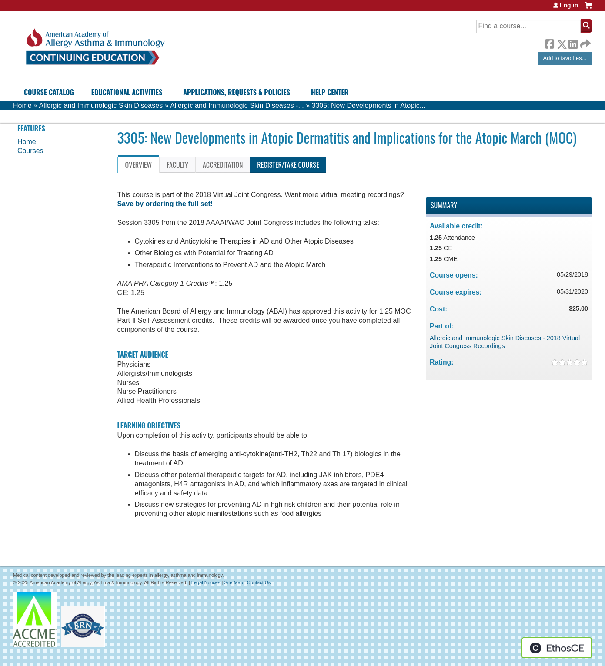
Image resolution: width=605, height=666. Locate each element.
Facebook (549, 42)
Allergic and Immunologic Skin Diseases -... (237, 105)
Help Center (329, 92)
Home (22, 105)
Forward (584, 42)
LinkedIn (572, 42)
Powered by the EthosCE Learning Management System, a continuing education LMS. (556, 647)
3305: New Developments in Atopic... (368, 105)
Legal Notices (206, 582)
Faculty (177, 165)
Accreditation (223, 165)
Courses (30, 150)
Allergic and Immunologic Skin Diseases (101, 105)
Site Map (233, 582)
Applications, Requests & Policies (236, 92)
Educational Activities (126, 92)
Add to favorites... (565, 58)
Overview (138, 165)
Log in (569, 5)
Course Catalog (49, 92)
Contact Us (259, 582)
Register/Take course (288, 165)
